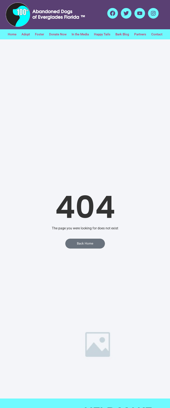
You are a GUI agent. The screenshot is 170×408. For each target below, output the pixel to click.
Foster (39, 34)
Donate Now (58, 34)
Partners (140, 34)
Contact (156, 34)
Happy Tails (102, 34)
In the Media (80, 34)
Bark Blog (122, 34)
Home (12, 34)
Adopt (25, 34)
